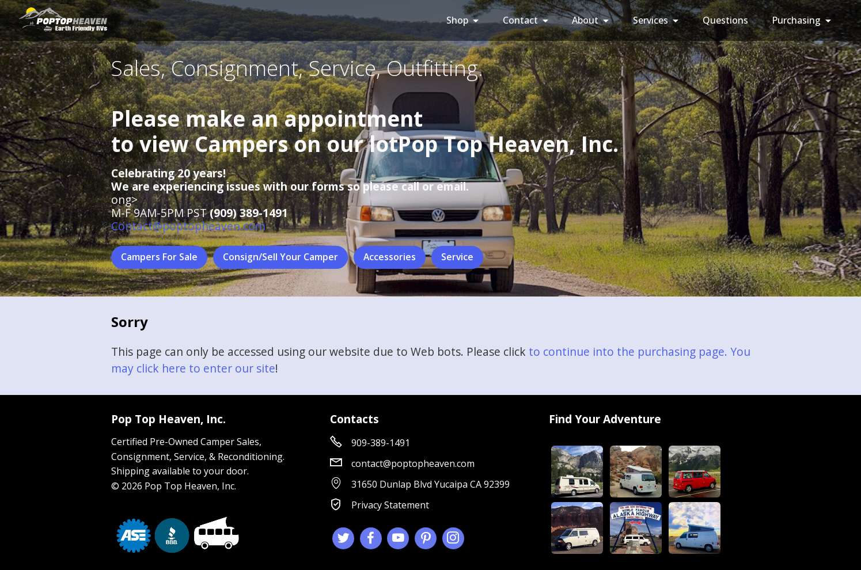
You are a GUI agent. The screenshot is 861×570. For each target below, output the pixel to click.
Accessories (389, 257)
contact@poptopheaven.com (413, 463)
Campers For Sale (159, 257)
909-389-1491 (380, 442)
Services (650, 20)
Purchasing (796, 20)
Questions (725, 20)
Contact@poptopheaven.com (188, 226)
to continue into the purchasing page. (628, 352)
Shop (457, 20)
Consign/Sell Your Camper (280, 257)
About (585, 20)
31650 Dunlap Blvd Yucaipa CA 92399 (430, 484)
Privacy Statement (390, 505)
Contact (520, 20)
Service (458, 257)
